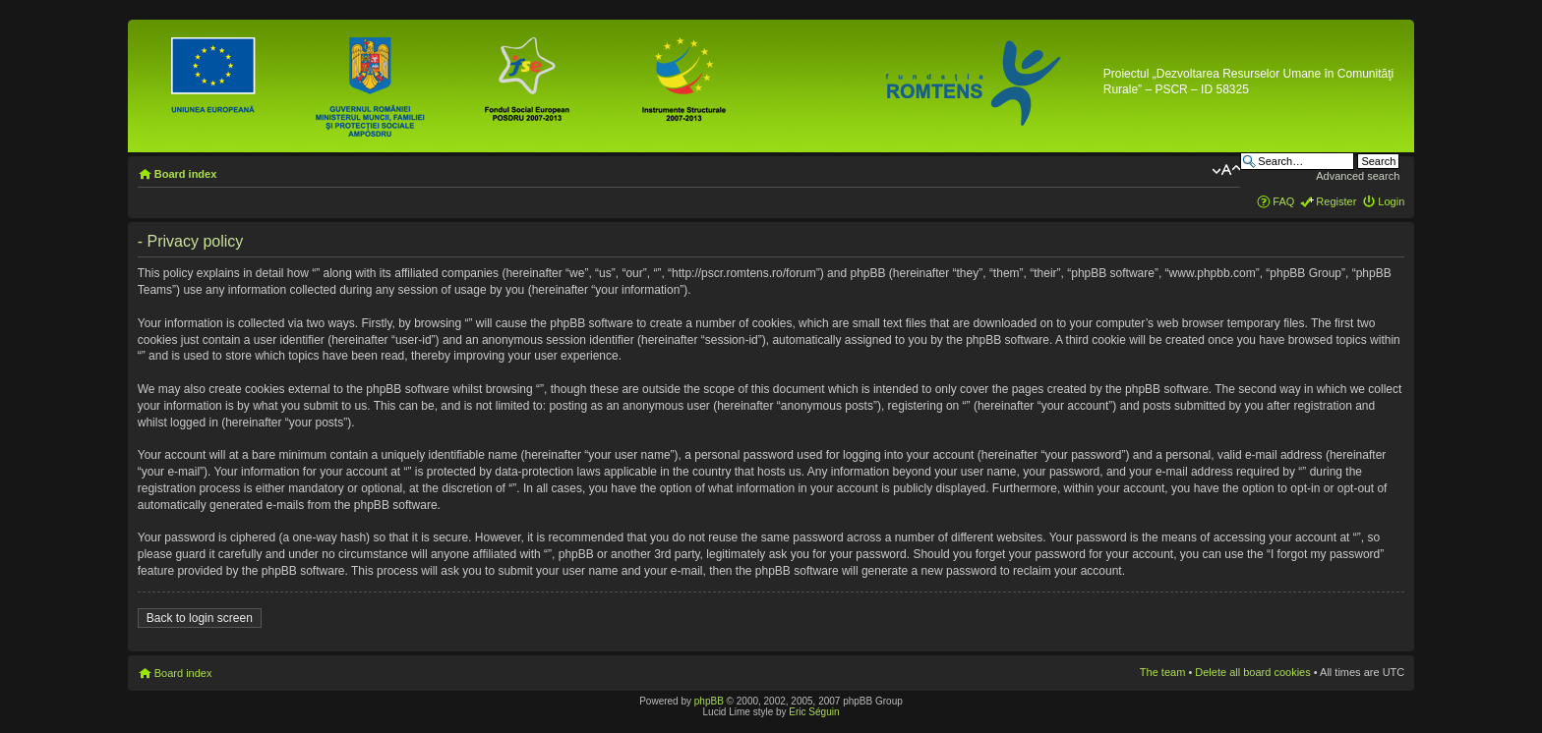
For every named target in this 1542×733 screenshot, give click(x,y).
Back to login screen (200, 618)
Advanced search (1357, 176)
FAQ (1283, 201)
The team (1162, 672)
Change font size (1226, 170)
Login (1391, 201)
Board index (185, 174)
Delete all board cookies (1252, 672)
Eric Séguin (814, 711)
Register (1336, 201)
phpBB (709, 701)
